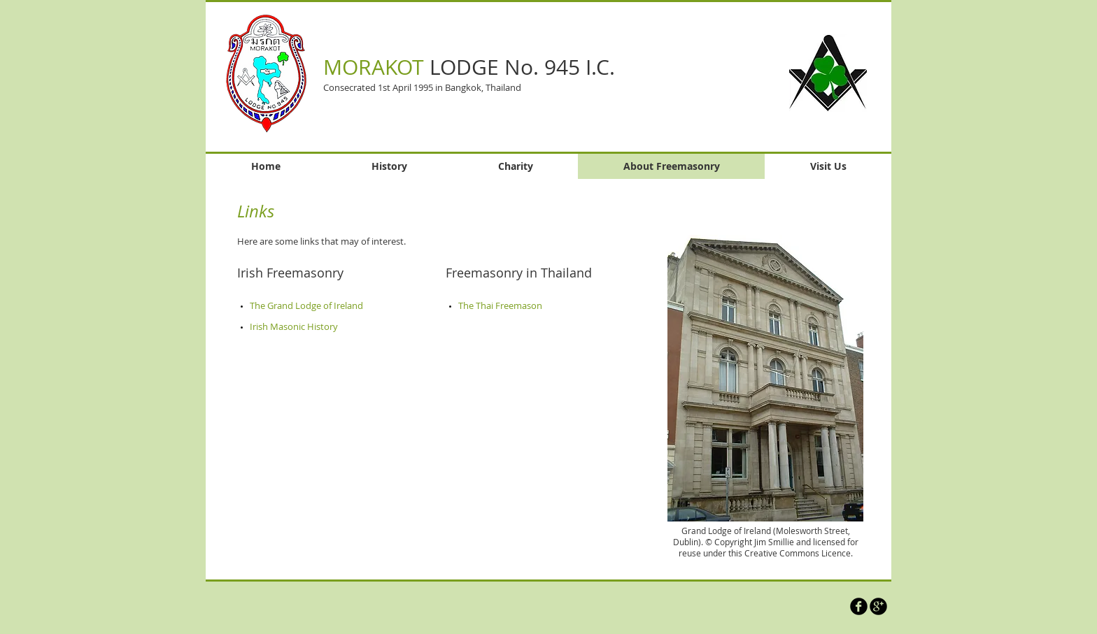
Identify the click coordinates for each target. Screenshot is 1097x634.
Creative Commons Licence (797, 553)
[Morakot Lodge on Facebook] (859, 606)
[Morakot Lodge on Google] (878, 606)
